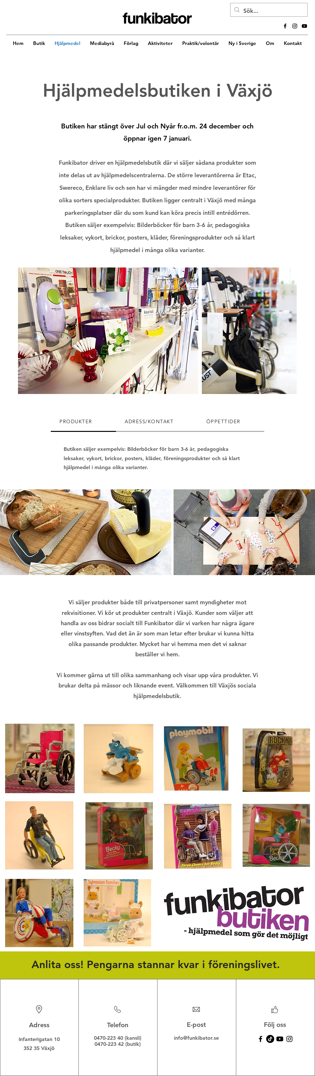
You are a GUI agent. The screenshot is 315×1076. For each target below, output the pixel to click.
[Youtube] (280, 1039)
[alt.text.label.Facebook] (285, 26)
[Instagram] (289, 1039)
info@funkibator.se (196, 1038)
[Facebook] (260, 1039)
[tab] (83, 422)
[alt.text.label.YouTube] (304, 26)
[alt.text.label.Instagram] (295, 26)
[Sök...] (268, 11)
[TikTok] (270, 1039)
